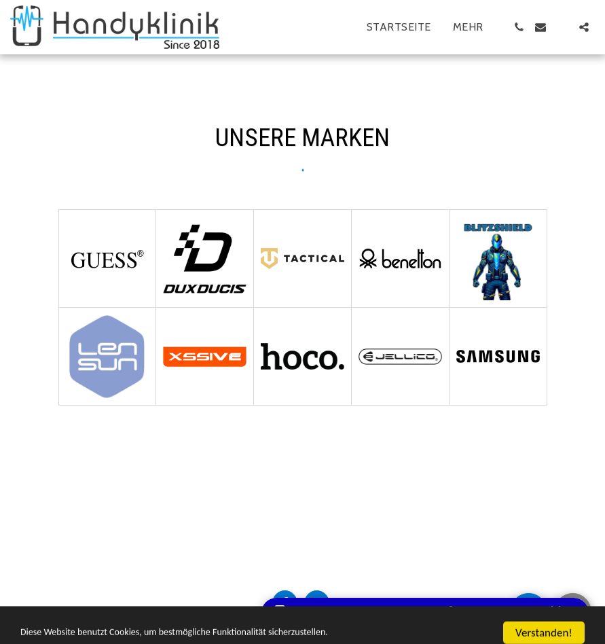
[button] (519, 27)
